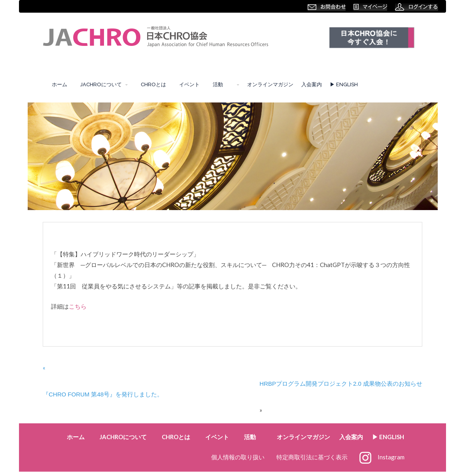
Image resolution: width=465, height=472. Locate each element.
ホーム (59, 84)
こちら (78, 306)
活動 (220, 84)
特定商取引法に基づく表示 (312, 457)
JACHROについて (101, 84)
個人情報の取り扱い (238, 457)
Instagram (382, 457)
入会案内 (311, 84)
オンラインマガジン (270, 84)
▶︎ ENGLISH (344, 84)
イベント (189, 84)
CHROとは (153, 84)
